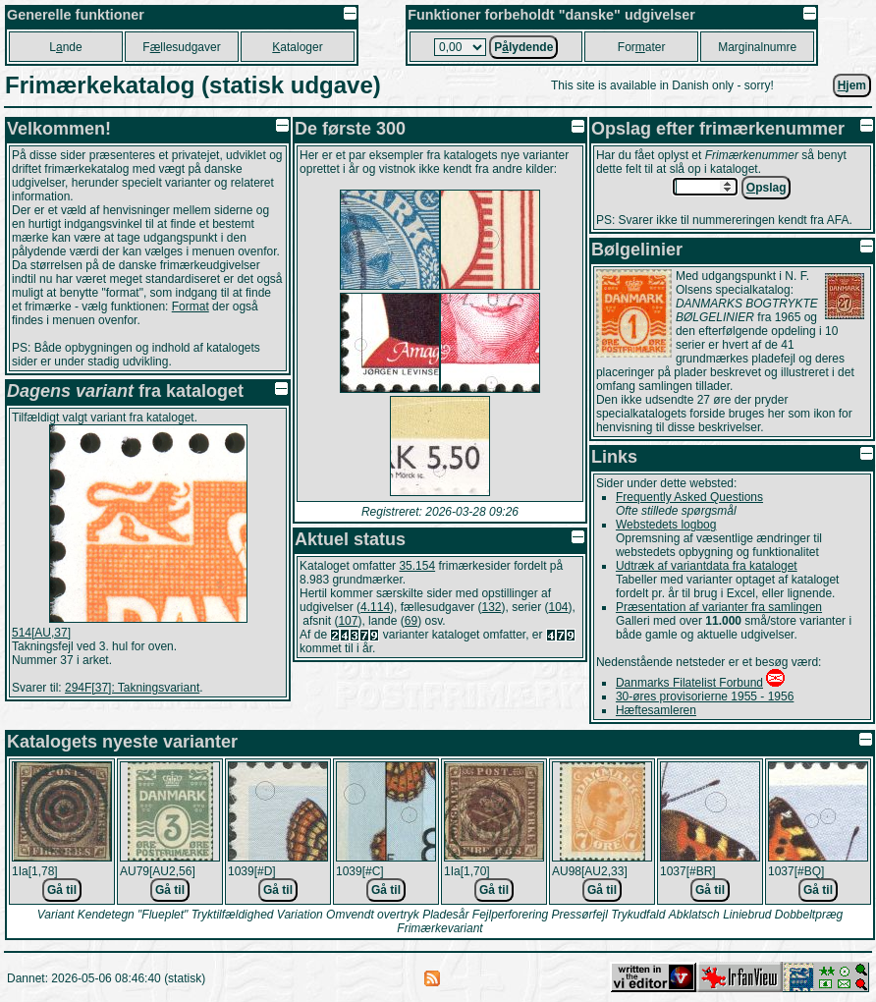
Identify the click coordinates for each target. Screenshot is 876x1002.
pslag (766, 188)
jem (852, 85)
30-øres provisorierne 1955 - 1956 (705, 696)
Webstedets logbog (666, 524)
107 (347, 621)
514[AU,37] (41, 633)
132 (491, 607)
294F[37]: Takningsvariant (132, 688)
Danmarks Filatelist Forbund (689, 683)
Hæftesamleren (656, 710)
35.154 (417, 566)
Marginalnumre (757, 47)
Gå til (62, 890)
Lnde (65, 47)
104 (559, 607)
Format (190, 306)
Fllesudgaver (181, 47)
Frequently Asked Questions (689, 497)
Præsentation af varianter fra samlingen (719, 607)
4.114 (375, 607)
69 (411, 621)
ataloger (297, 47)
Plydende (523, 47)
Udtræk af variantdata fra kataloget (706, 566)
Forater (642, 47)
